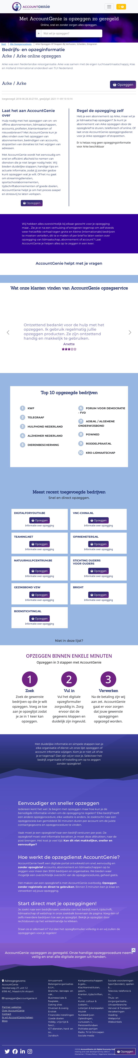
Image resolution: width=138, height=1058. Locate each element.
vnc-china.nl (83, 513)
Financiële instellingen (61, 1014)
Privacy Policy (91, 1054)
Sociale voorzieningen (120, 980)
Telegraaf (36, 417)
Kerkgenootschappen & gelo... (90, 982)
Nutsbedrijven (86, 1014)
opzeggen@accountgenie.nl (19, 998)
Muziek (82, 1011)
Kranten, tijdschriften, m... (90, 996)
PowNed (92, 434)
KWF (31, 408)
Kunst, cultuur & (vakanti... (87, 1003)
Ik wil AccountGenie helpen (17, 1017)
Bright (78, 587)
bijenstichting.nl (27, 611)
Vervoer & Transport (119, 1008)
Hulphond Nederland (45, 426)
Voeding (113, 1014)
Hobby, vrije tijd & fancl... (58, 1023)
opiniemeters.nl (86, 536)
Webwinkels (115, 1021)
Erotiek (52, 1011)
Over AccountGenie (13, 1010)
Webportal (114, 1018)
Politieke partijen (88, 1028)
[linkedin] (22, 1052)
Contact (6, 1013)
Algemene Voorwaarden (109, 1054)
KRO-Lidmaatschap (100, 452)
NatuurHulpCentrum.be (33, 560)
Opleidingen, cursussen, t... (85, 1020)
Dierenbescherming (43, 445)
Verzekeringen (116, 1011)
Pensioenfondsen (88, 1025)
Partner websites (11, 1007)
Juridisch (53, 1035)
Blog (5, 1020)
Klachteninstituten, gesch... (89, 989)
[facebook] (15, 1052)
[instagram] (30, 1052)
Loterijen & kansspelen (91, 1008)
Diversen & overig (58, 1008)
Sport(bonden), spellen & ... (121, 986)
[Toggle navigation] (109, 6)
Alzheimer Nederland (45, 435)
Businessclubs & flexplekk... (57, 999)
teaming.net (23, 536)
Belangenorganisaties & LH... (60, 986)
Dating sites (55, 1004)
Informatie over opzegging (39, 525)
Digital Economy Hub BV (107, 1049)
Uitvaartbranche (117, 1004)
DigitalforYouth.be (29, 513)
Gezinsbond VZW (27, 587)
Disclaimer (79, 1054)
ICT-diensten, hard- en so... (60, 1030)
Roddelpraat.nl (98, 443)
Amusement (55, 980)
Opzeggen (123, 84)
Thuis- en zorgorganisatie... (118, 999)
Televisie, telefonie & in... (119, 992)
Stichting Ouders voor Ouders (87, 562)
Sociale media (86, 1035)
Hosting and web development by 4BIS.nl (92, 1052)
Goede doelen (56, 1018)
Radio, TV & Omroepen (91, 1032)
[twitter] (7, 1052)
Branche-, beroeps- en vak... (60, 992)
